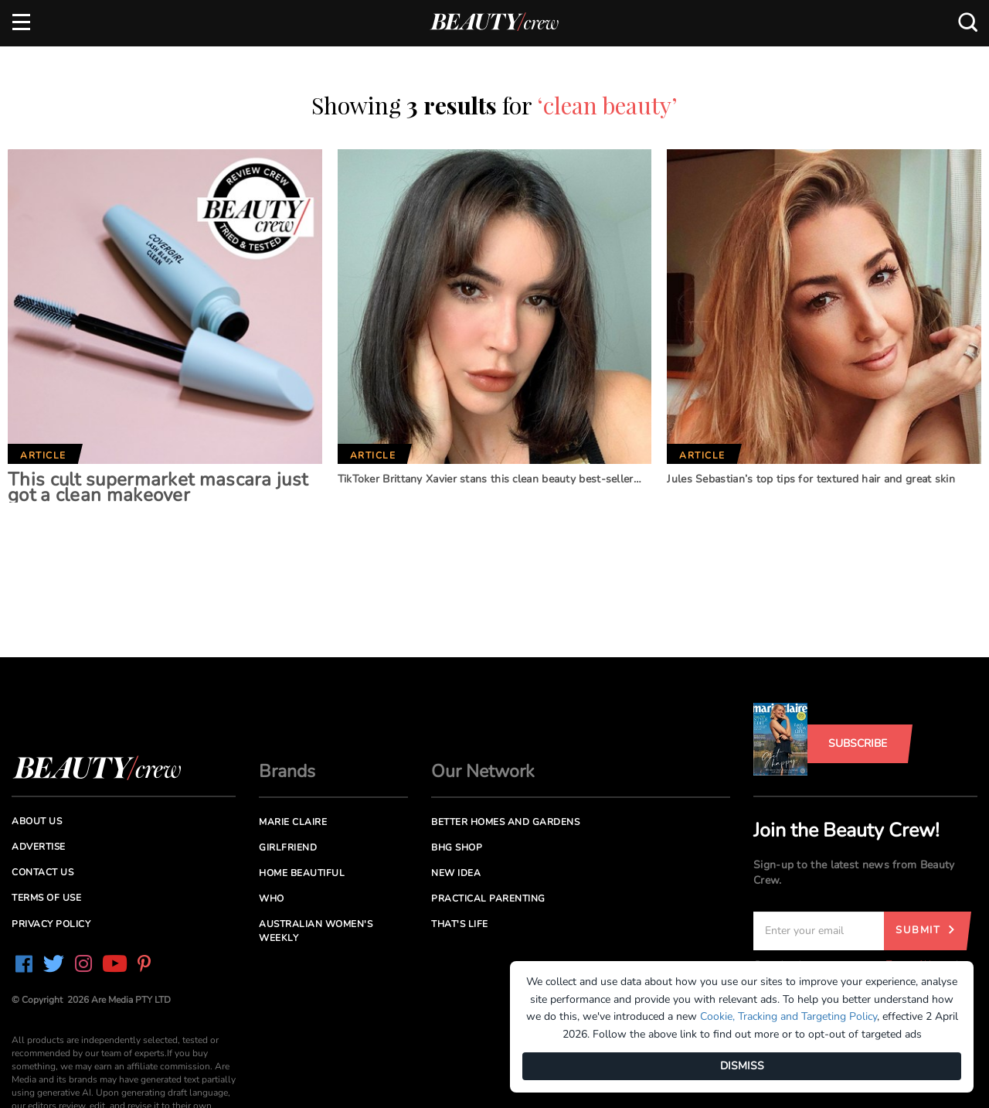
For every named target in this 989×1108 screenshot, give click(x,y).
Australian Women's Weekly (315, 930)
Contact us (42, 872)
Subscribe (857, 743)
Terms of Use (46, 898)
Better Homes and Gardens (505, 822)
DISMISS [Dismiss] (742, 1066)
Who (271, 898)
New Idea (456, 873)
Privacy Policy (51, 924)
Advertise (39, 846)
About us (37, 821)
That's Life (459, 924)
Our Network (483, 771)
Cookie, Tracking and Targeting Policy (788, 1016)
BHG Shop (456, 847)
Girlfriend (288, 847)
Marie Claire (293, 822)
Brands (287, 771)
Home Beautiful (302, 873)
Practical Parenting (488, 898)
